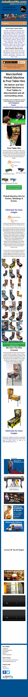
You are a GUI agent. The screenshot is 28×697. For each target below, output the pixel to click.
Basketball (19, 32)
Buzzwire (16, 35)
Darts (8, 36)
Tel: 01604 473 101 (9, 7)
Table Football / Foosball (18, 45)
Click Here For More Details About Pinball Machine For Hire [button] (14, 344)
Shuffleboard (5, 44)
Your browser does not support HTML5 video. (14, 601)
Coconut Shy (21, 52)
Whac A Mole (20, 47)
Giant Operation (21, 36)
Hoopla (15, 56)
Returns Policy (6, 668)
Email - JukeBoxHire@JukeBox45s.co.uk (15, 106)
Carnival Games (14, 52)
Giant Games (19, 55)
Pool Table (20, 42)
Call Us (14, 165)
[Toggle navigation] (24, 23)
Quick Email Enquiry (14, 162)
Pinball (15, 42)
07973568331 (14, 103)
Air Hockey (6, 30)
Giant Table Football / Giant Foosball (11, 38)
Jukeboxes (13, 39)
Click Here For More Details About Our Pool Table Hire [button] (14, 187)
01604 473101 (12, 440)
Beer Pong (21, 33)
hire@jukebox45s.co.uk (9, 9)
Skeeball (11, 44)
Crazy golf (6, 53)
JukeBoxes (11, 437)
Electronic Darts (13, 36)
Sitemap (4, 666)
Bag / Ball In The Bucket (8, 50)
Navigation (5, 23)
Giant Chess (18, 53)
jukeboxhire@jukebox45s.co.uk (9, 441)
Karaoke (19, 39)
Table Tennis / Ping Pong (10, 47)
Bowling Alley (18, 50)
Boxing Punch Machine (8, 35)
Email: (4, 661)
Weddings (6, 438)
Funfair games (12, 53)
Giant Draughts (11, 55)
